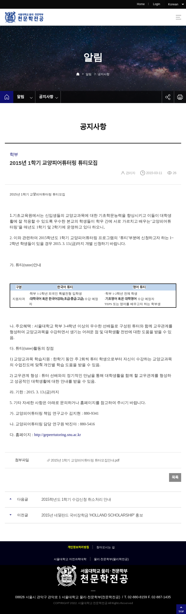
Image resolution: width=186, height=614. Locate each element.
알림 (89, 74)
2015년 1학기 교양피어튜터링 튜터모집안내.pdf (85, 460)
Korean (173, 4)
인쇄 (180, 97)
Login (156, 4)
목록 (175, 477)
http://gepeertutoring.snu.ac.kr (57, 435)
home (6, 97)
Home (141, 4)
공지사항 (103, 74)
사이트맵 (178, 17)
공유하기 (168, 97)
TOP (181, 611)
